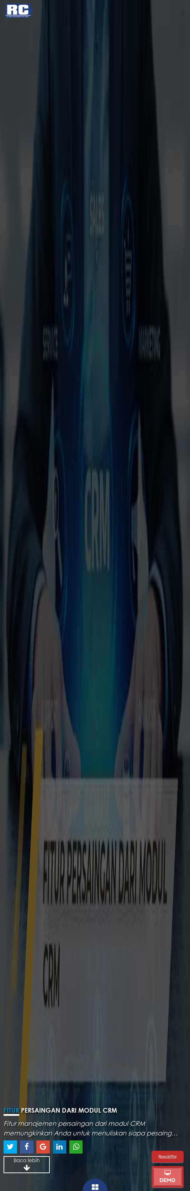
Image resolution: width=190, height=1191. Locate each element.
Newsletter (167, 1156)
